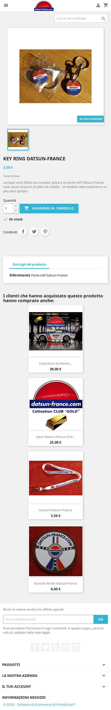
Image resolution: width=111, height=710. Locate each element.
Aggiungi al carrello (49, 208)
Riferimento (20, 275)
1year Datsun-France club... (55, 437)
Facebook (35, 647)
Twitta (34, 231)
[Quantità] (8, 208)
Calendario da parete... (55, 363)
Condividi (23, 231)
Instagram (76, 647)
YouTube (65, 647)
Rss (55, 647)
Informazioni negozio (24, 697)
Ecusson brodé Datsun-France (55, 583)
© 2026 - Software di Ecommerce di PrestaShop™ (39, 704)
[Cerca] (81, 18)
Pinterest (45, 231)
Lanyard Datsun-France (55, 510)
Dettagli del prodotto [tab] (29, 264)
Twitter (45, 647)
